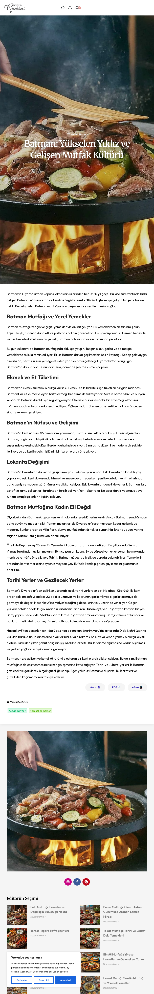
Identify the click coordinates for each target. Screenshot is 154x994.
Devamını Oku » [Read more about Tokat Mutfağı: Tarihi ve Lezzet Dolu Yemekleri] (111, 940)
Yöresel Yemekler (40, 710)
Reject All (44, 980)
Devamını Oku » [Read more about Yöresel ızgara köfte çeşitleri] (38, 935)
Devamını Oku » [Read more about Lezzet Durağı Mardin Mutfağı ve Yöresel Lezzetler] (111, 988)
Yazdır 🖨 (95, 687)
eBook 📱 (137, 687)
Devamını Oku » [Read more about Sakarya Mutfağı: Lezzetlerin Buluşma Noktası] (38, 988)
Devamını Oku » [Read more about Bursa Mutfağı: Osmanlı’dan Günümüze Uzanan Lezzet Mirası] (111, 921)
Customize (21, 980)
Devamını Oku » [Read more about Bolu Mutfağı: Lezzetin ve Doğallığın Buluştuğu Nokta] (38, 916)
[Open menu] (27, 7)
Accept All (65, 980)
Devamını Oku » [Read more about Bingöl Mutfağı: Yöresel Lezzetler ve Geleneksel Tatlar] (111, 964)
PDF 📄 (116, 687)
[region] (44, 969)
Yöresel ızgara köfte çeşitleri (49, 931)
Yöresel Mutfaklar (77, 134)
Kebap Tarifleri (17, 710)
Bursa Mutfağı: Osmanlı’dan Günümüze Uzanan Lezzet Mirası (122, 912)
